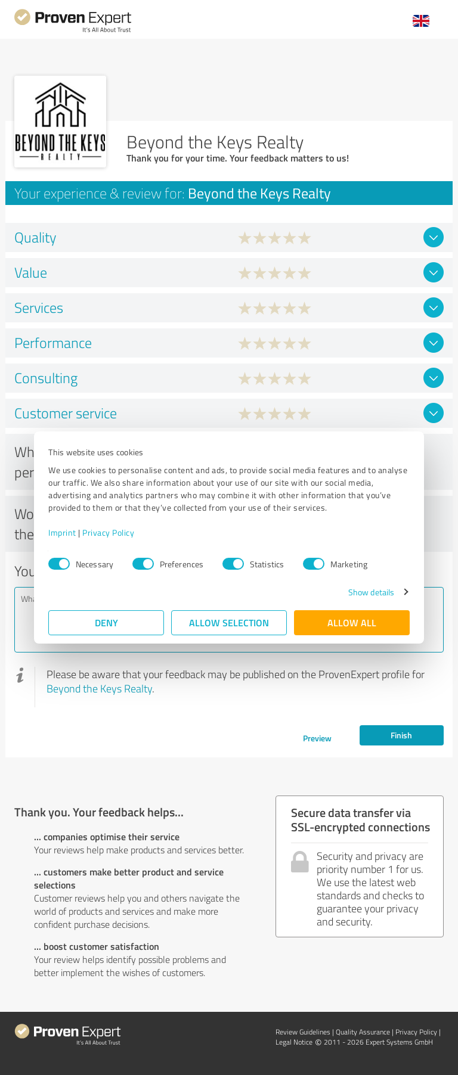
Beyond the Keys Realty (99, 688)
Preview (317, 738)
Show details (371, 592)
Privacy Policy (108, 532)
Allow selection (229, 622)
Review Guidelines (303, 1032)
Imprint (62, 532)
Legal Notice (294, 1042)
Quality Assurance (363, 1032)
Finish (401, 735)
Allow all (351, 622)
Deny (106, 622)
